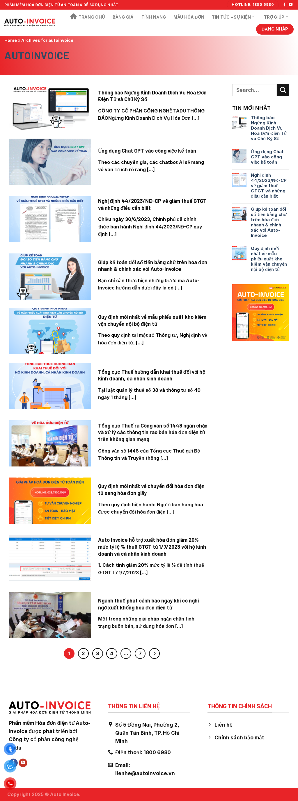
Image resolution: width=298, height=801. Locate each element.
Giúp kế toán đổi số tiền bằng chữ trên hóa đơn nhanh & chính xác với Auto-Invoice (152, 265)
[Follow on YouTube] (290, 5)
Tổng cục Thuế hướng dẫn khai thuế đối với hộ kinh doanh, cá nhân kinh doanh (151, 375)
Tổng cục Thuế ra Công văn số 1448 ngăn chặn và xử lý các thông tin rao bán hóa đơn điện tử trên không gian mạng (153, 432)
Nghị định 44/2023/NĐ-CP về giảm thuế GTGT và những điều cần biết (152, 204)
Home (10, 40)
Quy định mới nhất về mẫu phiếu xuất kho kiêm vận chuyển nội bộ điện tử (152, 320)
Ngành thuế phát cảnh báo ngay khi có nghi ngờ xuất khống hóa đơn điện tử (148, 604)
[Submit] (283, 90)
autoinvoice (36, 55)
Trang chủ (87, 17)
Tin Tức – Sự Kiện (233, 16)
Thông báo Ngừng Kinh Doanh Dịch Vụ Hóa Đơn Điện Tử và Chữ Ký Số (152, 96)
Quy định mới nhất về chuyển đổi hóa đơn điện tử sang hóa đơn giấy (151, 489)
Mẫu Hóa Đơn (188, 17)
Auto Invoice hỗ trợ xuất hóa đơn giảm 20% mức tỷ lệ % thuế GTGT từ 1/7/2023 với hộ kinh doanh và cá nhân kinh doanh (152, 547)
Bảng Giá (123, 17)
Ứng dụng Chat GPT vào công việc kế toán (147, 150)
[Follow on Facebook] (284, 5)
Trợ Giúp (276, 16)
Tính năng (153, 17)
